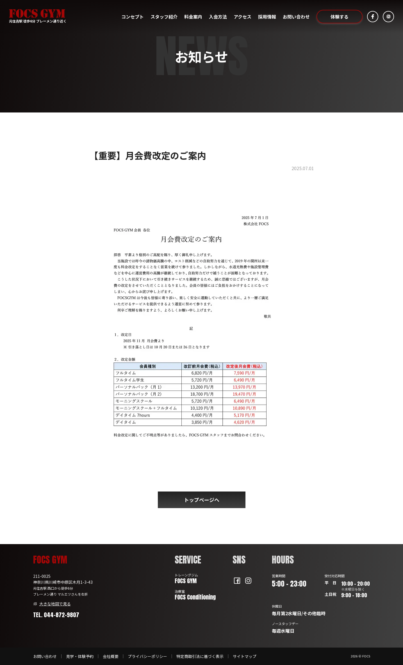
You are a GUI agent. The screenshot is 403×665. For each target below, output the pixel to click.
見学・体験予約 (80, 656)
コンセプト (132, 16)
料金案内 (193, 16)
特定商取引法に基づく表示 (200, 656)
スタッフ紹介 (164, 16)
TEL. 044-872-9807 (56, 614)
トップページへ (201, 499)
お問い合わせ (296, 16)
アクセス (242, 16)
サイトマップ (244, 656)
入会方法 (218, 16)
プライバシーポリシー (147, 656)
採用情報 (267, 16)
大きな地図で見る (55, 604)
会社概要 (111, 656)
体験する (340, 16)
